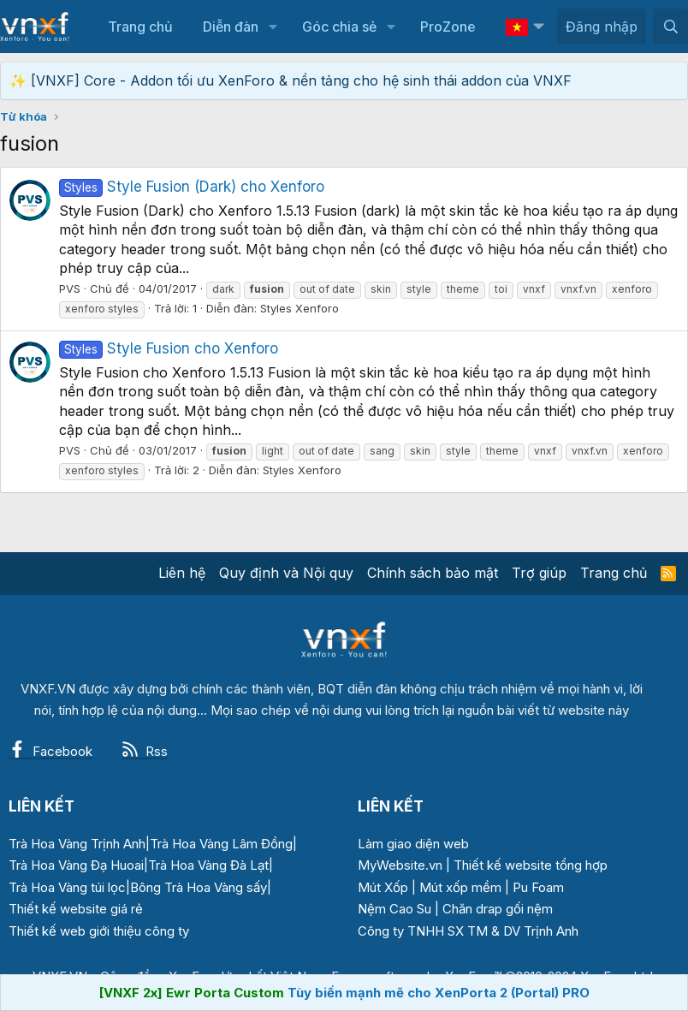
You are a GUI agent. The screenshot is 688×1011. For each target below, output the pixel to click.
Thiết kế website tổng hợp (531, 865)
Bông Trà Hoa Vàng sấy (198, 887)
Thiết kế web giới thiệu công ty (99, 931)
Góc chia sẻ (339, 26)
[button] (272, 27)
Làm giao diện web (413, 844)
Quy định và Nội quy (286, 572)
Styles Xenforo (299, 308)
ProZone (448, 26)
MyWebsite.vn (400, 865)
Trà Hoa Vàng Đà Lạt (208, 865)
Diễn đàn (230, 26)
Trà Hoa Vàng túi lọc (67, 887)
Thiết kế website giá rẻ (76, 909)
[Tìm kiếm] (670, 27)
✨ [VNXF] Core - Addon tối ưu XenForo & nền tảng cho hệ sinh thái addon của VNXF (290, 80)
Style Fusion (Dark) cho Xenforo (191, 186)
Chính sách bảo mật (432, 572)
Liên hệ (181, 572)
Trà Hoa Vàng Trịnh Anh (77, 844)
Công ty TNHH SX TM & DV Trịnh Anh (468, 931)
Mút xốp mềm (460, 887)
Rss (145, 751)
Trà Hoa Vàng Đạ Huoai (76, 865)
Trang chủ (140, 26)
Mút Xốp (383, 887)
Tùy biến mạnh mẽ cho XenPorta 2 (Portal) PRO (439, 992)
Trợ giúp (539, 572)
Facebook (50, 751)
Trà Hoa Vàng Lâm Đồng (221, 844)
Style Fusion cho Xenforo (168, 348)
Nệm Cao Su (394, 909)
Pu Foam (538, 887)
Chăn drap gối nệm (497, 909)
